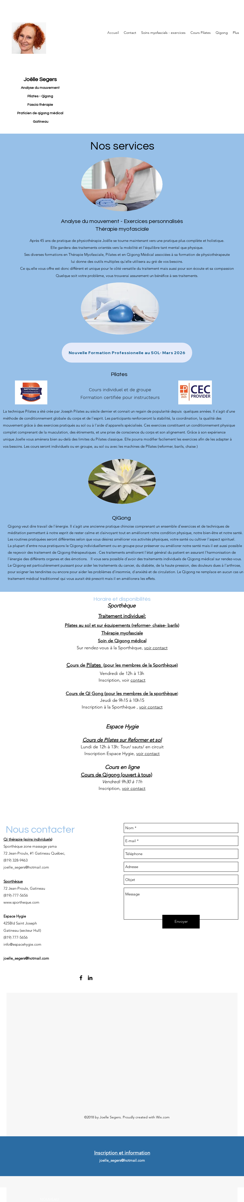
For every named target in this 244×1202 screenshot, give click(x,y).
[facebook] (81, 978)
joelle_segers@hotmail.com (26, 867)
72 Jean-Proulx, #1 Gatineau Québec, (34, 853)
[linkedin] (90, 978)
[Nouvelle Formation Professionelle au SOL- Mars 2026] (127, 353)
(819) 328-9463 (15, 860)
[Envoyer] (181, 922)
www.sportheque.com (21, 902)
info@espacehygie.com (22, 944)
